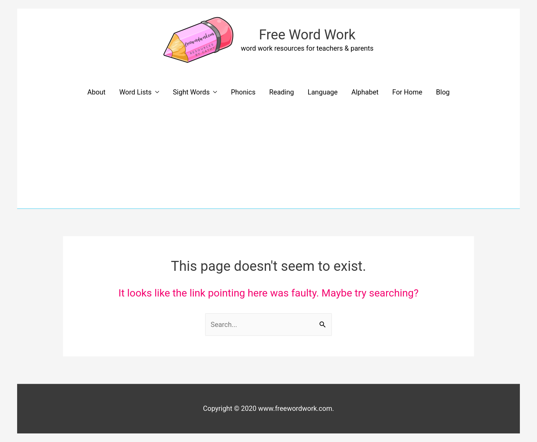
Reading (281, 92)
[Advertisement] (268, 157)
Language (323, 92)
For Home (407, 92)
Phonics (243, 92)
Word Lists (135, 92)
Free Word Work (307, 35)
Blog (443, 92)
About (96, 92)
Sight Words (191, 92)
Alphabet (364, 92)
